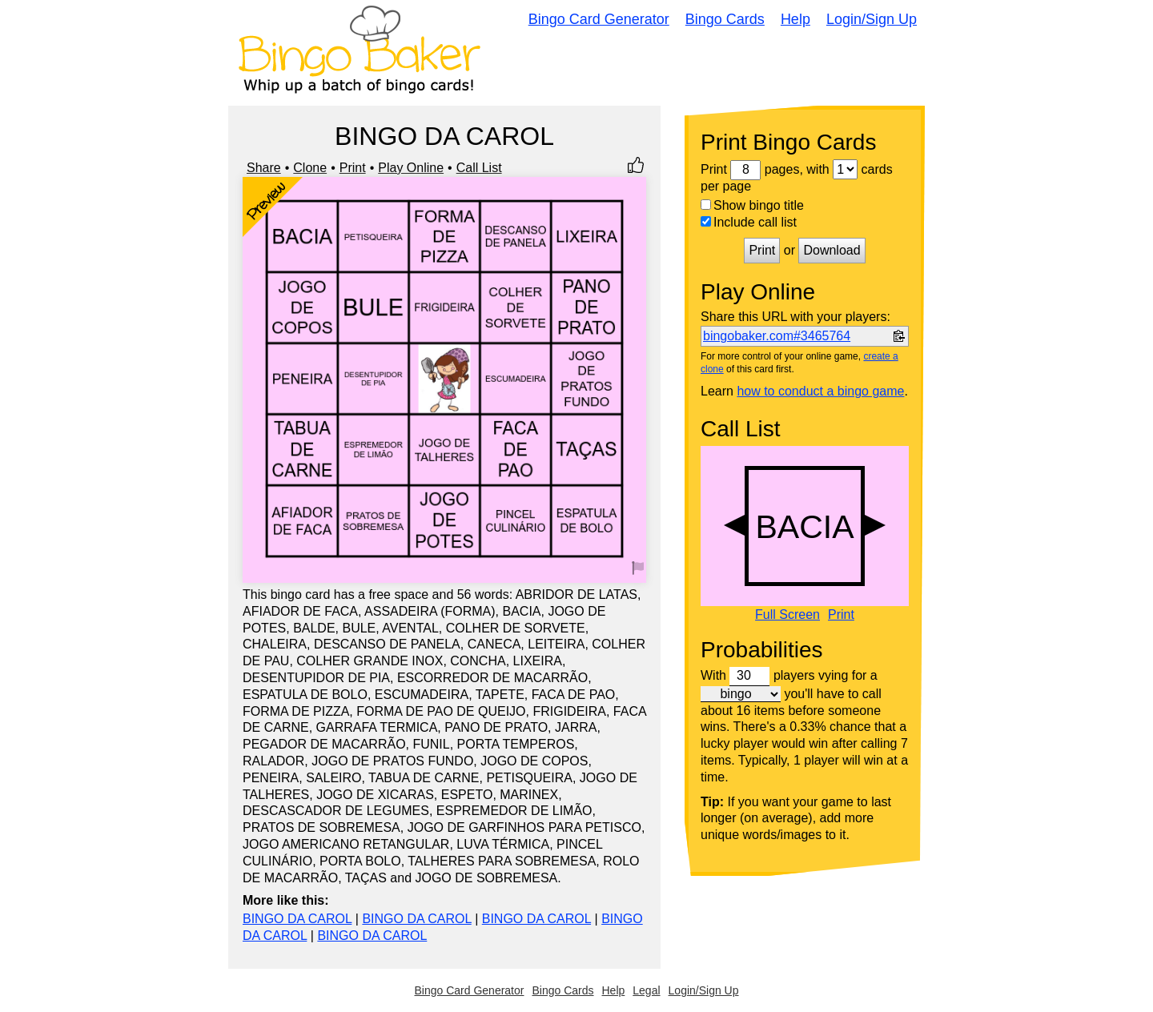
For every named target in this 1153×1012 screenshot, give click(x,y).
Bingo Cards (725, 19)
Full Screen (787, 614)
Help (795, 19)
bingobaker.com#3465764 (776, 336)
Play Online (411, 168)
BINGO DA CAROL (297, 919)
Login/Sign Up (871, 19)
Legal (646, 990)
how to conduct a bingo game (820, 391)
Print (352, 168)
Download (831, 250)
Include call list (749, 222)
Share (264, 168)
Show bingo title (752, 205)
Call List (479, 168)
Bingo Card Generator (598, 19)
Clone (310, 168)
